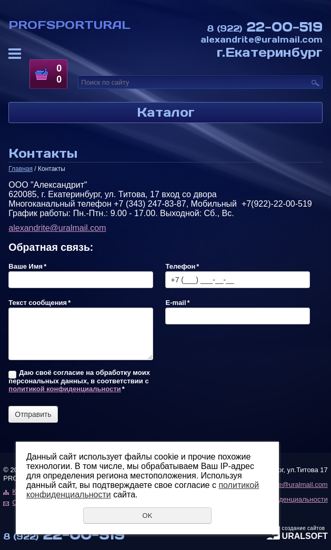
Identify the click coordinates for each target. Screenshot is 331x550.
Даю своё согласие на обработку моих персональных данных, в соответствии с (79, 381)
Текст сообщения (39, 303)
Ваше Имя (27, 266)
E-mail (177, 303)
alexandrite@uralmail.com (261, 39)
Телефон (182, 266)
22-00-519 (265, 26)
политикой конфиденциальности (64, 389)
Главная (20, 168)
